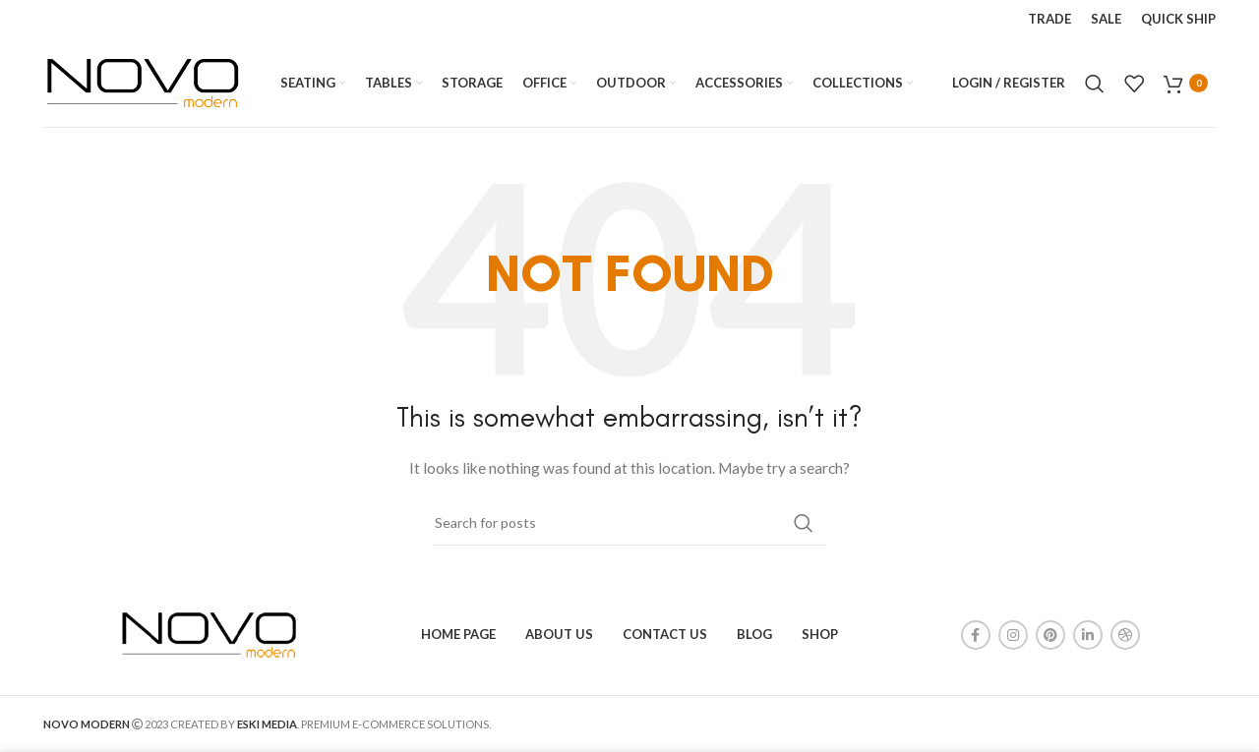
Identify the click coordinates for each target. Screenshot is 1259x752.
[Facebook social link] (975, 635)
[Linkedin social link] (1088, 635)
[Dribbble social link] (1125, 635)
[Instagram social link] (1013, 635)
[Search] (1094, 83)
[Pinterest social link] (1050, 635)
